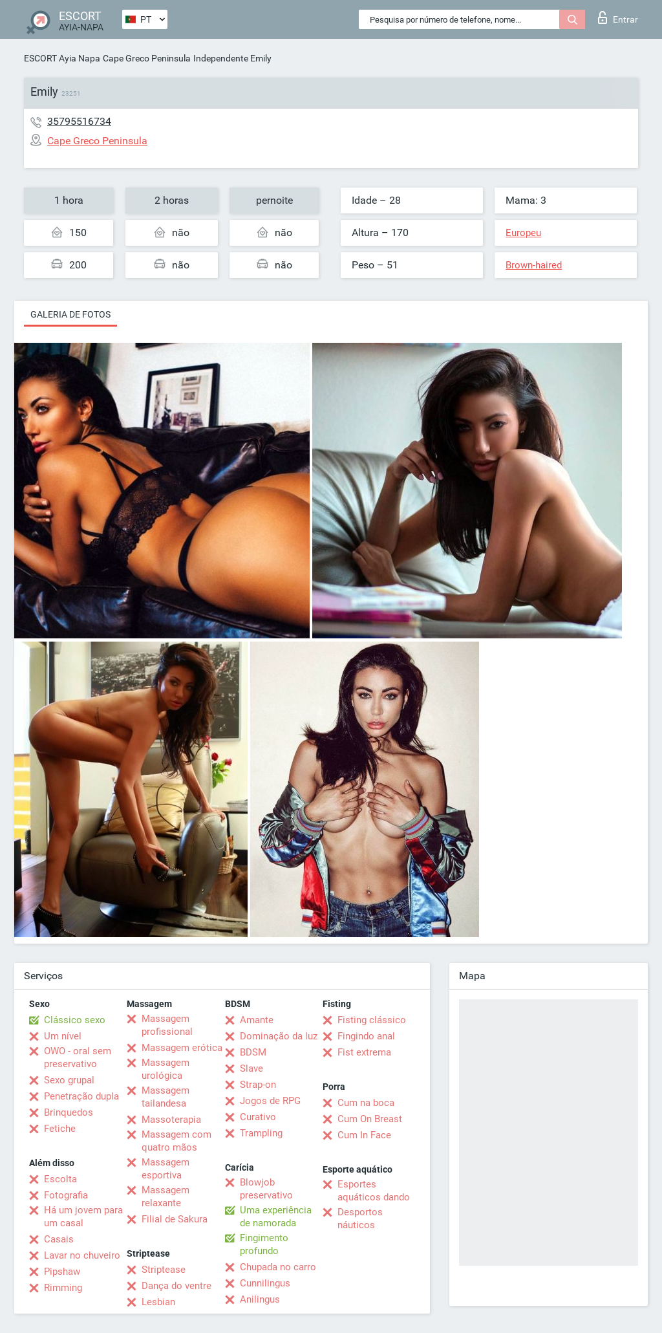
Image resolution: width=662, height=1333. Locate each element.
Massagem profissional (167, 1025)
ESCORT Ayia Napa (62, 58)
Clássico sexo (74, 1020)
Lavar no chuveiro (82, 1255)
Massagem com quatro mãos (176, 1141)
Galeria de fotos (70, 314)
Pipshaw (62, 1271)
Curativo (258, 1117)
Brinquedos (68, 1112)
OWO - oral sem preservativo (77, 1057)
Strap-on (258, 1084)
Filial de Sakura (175, 1219)
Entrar (618, 17)
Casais (59, 1239)
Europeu (523, 233)
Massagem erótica (182, 1048)
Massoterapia (171, 1119)
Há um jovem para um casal (83, 1216)
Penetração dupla (81, 1096)
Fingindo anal (366, 1036)
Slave (251, 1068)
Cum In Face (364, 1135)
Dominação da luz (278, 1036)
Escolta (60, 1179)
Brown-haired (534, 265)
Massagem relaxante (165, 1196)
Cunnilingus (265, 1283)
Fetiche (60, 1128)
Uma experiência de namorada (276, 1216)
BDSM (253, 1052)
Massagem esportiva (165, 1168)
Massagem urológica (165, 1069)
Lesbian (158, 1302)
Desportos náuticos (360, 1218)
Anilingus (260, 1299)
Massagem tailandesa (165, 1097)
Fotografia (66, 1195)
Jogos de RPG (270, 1101)
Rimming (63, 1288)
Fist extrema (364, 1052)
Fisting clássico (371, 1020)
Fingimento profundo (264, 1244)
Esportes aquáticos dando (373, 1190)
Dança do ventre (176, 1286)
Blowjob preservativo (266, 1188)
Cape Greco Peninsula (147, 58)
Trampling (261, 1133)
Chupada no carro (278, 1267)
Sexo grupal (69, 1080)
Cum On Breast (369, 1119)
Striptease (164, 1269)
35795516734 (79, 121)
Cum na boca (365, 1103)
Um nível (62, 1036)
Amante (256, 1020)
